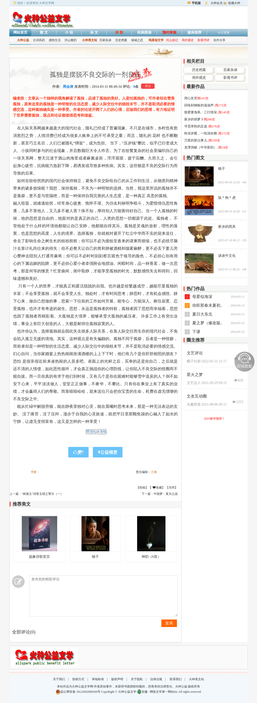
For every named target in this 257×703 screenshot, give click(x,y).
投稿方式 (78, 679)
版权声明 (117, 679)
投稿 (142, 487)
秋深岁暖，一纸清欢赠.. (201, 133)
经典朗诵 (144, 32)
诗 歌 (119, 32)
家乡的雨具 (227, 226)
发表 (169, 623)
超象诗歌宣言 (39, 557)
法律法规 (156, 679)
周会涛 (68, 87)
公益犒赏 (107, 452)
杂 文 (94, 32)
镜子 (95, 557)
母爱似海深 (202, 296)
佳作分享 (219, 40)
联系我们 (176, 679)
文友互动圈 (197, 396)
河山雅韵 (71, 40)
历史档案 (121, 40)
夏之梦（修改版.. (207, 323)
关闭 (172, 487)
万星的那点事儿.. (196, 140)
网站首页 (20, 32)
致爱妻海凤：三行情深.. (201, 112)
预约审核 (169, 32)
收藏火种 (234, 3)
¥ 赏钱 (102, 431)
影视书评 (230, 78)
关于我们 (59, 679)
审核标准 (98, 679)
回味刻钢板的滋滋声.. (199, 105)
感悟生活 (55, 40)
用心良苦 (190, 98)
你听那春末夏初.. (207, 305)
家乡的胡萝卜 (194, 119)
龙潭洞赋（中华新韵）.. (201, 147)
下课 (196, 332)
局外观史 (199, 78)
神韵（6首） (151, 557)
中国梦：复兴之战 (166, 494)
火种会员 (217, 3)
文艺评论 (195, 353)
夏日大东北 (202, 314)
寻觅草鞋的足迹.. (196, 126)
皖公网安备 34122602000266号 (80, 691)
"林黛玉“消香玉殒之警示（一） (42, 494)
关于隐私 (137, 679)
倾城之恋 (137, 40)
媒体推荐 (194, 32)
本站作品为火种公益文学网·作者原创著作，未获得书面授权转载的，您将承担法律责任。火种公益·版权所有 (128, 686)
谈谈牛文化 (227, 256)
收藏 (164, 487)
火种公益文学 (127, 691)
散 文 (44, 32)
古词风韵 (39, 40)
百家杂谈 (105, 40)
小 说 (69, 32)
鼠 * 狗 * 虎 (227, 198)
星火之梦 (195, 374)
